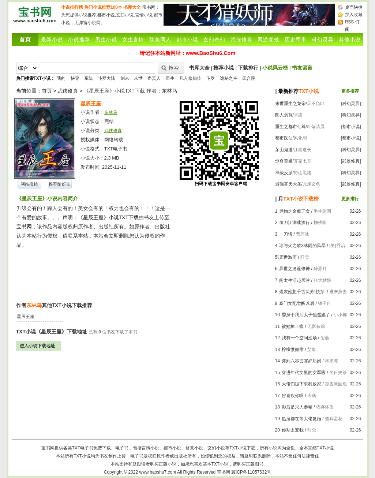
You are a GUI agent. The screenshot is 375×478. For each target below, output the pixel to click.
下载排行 (248, 68)
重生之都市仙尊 (290, 126)
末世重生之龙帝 (290, 103)
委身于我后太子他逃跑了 (306, 314)
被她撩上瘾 (293, 326)
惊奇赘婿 (284, 161)
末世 (138, 78)
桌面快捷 (354, 7)
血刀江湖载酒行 (294, 222)
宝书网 (223, 472)
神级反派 (284, 172)
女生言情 (133, 39)
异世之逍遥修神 (294, 268)
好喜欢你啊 (293, 395)
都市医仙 (284, 138)
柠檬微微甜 (293, 349)
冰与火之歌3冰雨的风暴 (302, 245)
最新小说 (52, 39)
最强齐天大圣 (288, 184)
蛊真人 (154, 78)
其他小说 (350, 39)
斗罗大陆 (106, 78)
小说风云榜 (275, 68)
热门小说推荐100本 (103, 7)
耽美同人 (160, 39)
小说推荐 (79, 39)
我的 (61, 78)
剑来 (124, 78)
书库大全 (132, 7)
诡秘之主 (228, 78)
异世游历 (288, 257)
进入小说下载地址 (37, 345)
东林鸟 (110, 112)
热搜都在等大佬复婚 (301, 418)
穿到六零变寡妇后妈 (301, 360)
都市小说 (187, 39)
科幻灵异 (323, 39)
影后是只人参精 (297, 407)
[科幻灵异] (351, 103)
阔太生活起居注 (294, 280)
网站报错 (29, 184)
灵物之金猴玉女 (294, 211)
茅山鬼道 (284, 149)
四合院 (248, 78)
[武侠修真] (351, 161)
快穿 (75, 78)
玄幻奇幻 (214, 39)
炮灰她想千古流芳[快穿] (302, 291)
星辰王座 (25, 316)
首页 (47, 91)
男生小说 (106, 39)
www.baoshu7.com (157, 472)
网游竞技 (269, 39)
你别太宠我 (293, 430)
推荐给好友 (60, 184)
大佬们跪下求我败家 (301, 383)
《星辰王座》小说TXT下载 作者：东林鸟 (130, 91)
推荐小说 (223, 68)
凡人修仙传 (190, 78)
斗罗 (210, 78)
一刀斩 (285, 234)
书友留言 (302, 68)
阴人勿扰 (284, 114)
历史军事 (296, 39)
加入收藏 (354, 14)
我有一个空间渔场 (299, 337)
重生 (170, 78)
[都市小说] (351, 126)
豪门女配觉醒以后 (296, 303)
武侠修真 (241, 39)
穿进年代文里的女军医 (304, 372)
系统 (88, 78)
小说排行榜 (72, 7)
